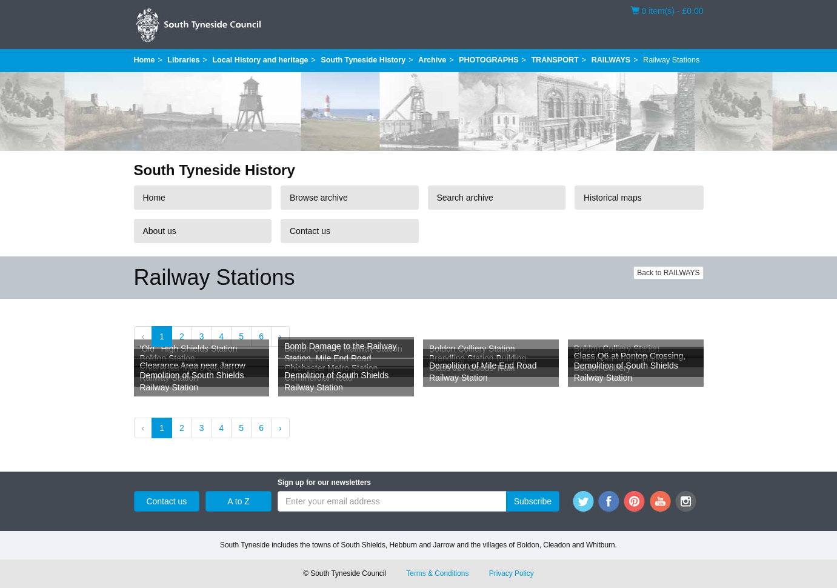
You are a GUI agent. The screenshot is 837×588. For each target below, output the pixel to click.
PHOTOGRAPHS (488, 60)
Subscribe (533, 501)
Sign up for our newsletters (324, 482)
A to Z (238, 501)
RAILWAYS (611, 60)
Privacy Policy (511, 573)
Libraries (183, 60)
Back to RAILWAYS (668, 273)
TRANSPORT (554, 60)
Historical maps (613, 197)
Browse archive (319, 197)
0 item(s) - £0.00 (667, 10)
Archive (432, 60)
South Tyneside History (363, 60)
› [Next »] (280, 336)
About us (159, 231)
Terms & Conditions (437, 573)
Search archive (465, 197)
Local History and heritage (260, 60)
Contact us (310, 231)
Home (144, 60)
